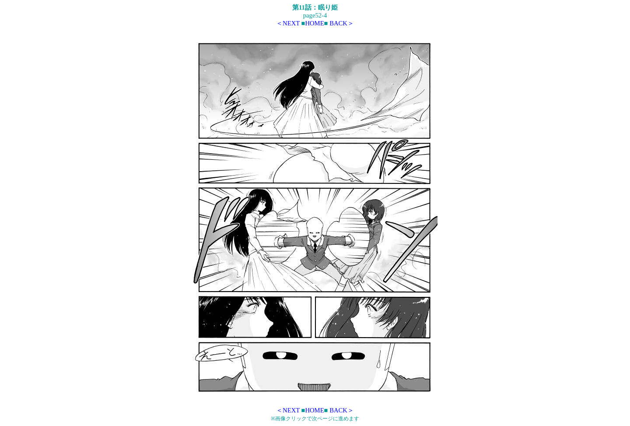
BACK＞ (341, 23)
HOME (314, 23)
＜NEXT (288, 23)
